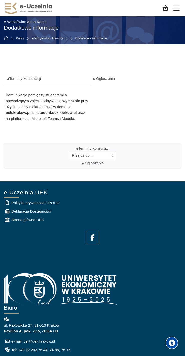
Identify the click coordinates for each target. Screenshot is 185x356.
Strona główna (7, 38)
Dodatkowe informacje (91, 38)
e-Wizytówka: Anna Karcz (50, 38)
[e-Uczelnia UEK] (29, 8)
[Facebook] (92, 237)
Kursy (20, 38)
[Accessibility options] (172, 343)
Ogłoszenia (104, 78)
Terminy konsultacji (24, 78)
